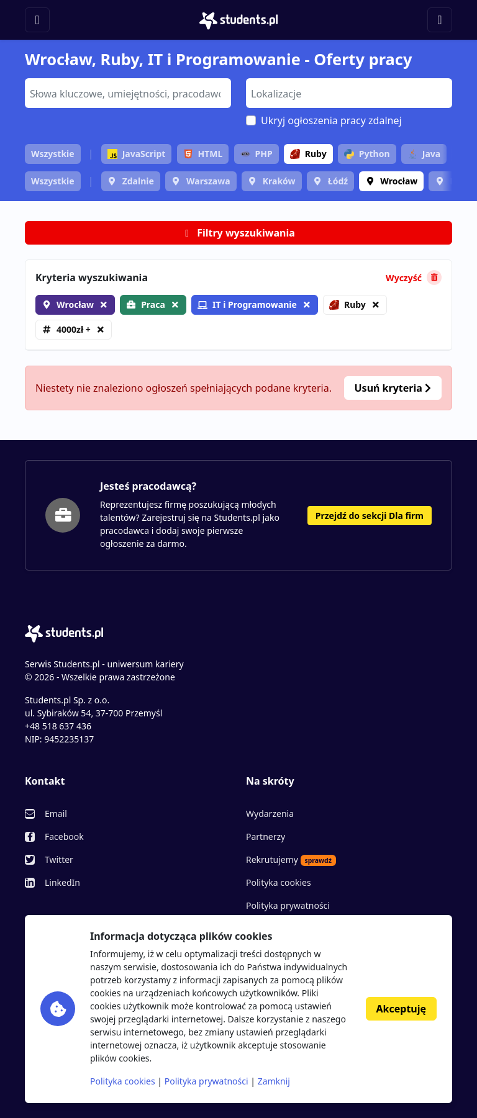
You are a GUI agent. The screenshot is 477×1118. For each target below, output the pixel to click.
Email (56, 813)
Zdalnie (138, 181)
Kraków (279, 181)
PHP (256, 154)
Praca (153, 304)
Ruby (308, 154)
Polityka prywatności (288, 905)
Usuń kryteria (393, 388)
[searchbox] (126, 92)
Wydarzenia (270, 813)
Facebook (64, 836)
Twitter (59, 859)
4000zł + (74, 329)
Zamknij (274, 1081)
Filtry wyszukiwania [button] (238, 233)
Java (423, 154)
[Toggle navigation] (37, 19)
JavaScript (136, 154)
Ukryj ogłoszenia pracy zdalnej (331, 120)
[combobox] (128, 93)
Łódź (338, 181)
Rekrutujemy (291, 860)
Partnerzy (265, 836)
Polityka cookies (278, 882)
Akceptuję (401, 1009)
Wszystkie (53, 154)
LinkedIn (62, 882)
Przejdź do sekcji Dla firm (370, 515)
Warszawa (208, 181)
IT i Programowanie (247, 304)
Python (367, 154)
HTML (203, 154)
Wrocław (398, 181)
